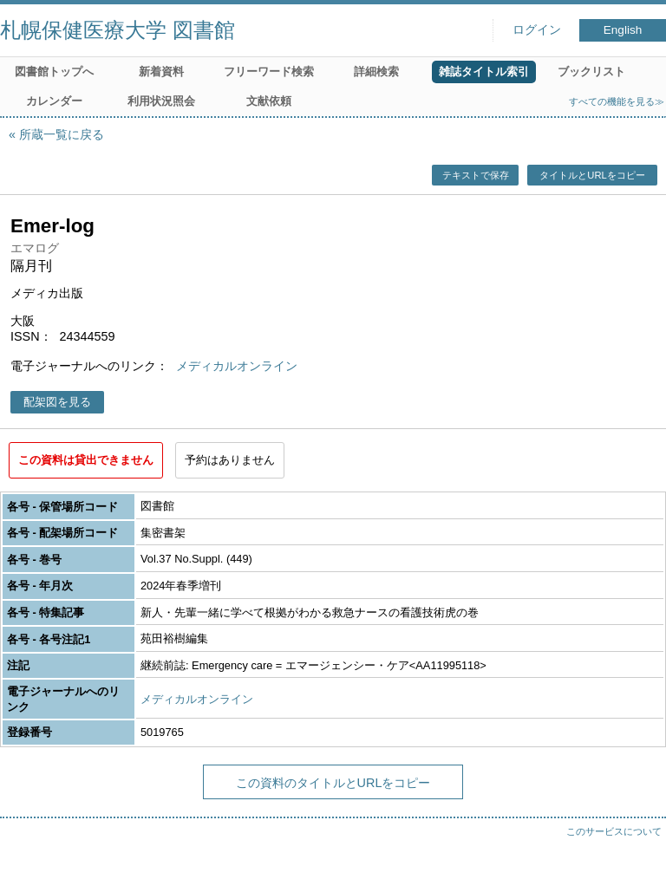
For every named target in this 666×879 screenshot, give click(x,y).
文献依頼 (268, 100)
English (623, 29)
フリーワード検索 (269, 71)
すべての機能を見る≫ (616, 101)
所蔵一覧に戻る (61, 134)
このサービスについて (614, 831)
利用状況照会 (161, 100)
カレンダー (54, 100)
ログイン (537, 29)
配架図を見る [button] (57, 401)
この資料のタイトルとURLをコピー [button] (333, 783)
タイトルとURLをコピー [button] (591, 175)
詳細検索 (376, 71)
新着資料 (161, 71)
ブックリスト (591, 71)
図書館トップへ (54, 71)
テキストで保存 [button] (475, 175)
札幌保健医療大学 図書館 (117, 30)
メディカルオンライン (236, 366)
